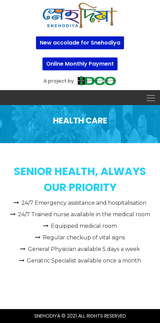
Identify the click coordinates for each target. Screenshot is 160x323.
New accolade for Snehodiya (80, 43)
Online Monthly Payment (80, 64)
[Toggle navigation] (149, 97)
